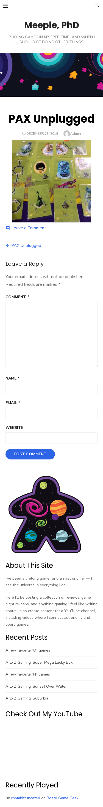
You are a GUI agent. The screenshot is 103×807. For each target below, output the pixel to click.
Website (14, 427)
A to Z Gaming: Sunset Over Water (36, 686)
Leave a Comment (28, 228)
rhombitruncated (25, 798)
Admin (75, 133)
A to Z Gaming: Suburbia (26, 698)
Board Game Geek (63, 798)
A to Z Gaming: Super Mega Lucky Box (39, 662)
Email (12, 402)
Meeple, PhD (51, 25)
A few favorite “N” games (27, 674)
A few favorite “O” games (27, 650)
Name (12, 378)
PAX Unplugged (26, 245)
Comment (17, 297)
